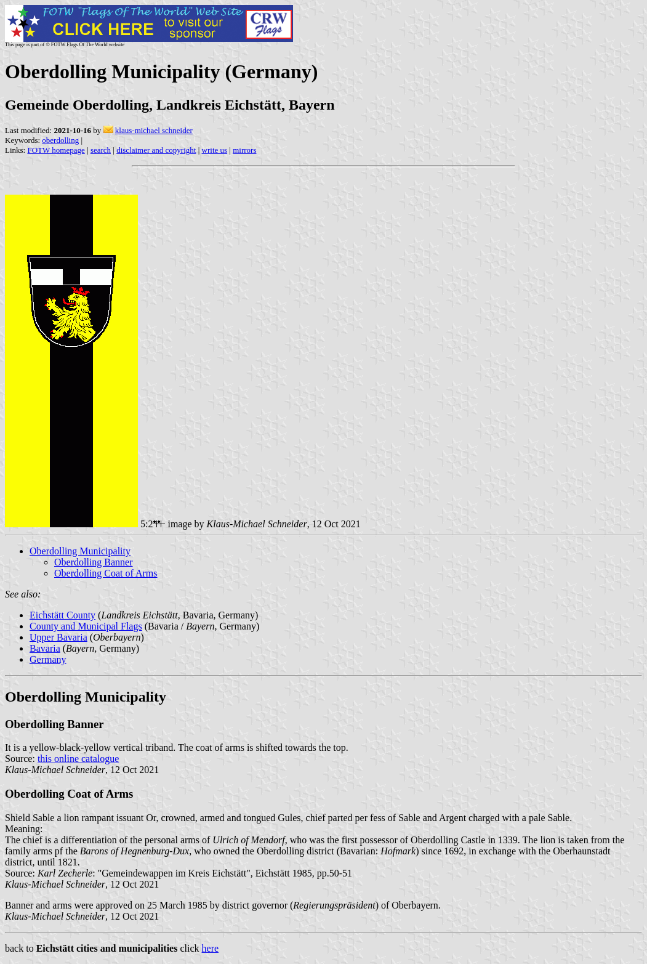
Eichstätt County (62, 615)
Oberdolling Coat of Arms (106, 573)
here (210, 948)
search (100, 150)
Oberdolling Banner (93, 562)
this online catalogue (78, 758)
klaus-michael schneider (154, 130)
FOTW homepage (55, 150)
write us (215, 150)
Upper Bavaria (58, 637)
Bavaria (45, 648)
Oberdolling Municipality (80, 551)
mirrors (244, 150)
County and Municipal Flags (86, 626)
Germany (48, 659)
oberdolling (60, 140)
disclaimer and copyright (156, 150)
